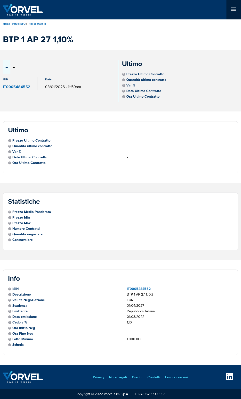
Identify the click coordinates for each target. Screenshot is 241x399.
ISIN (15, 288)
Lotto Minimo (22, 339)
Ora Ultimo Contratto (143, 96)
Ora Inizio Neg (23, 328)
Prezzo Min (21, 217)
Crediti (137, 377)
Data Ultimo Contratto (143, 90)
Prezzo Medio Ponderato (31, 211)
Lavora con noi (176, 377)
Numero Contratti (26, 228)
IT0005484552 (139, 288)
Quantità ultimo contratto (146, 79)
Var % (130, 85)
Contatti (153, 377)
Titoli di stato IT (36, 24)
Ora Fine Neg (22, 333)
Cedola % (19, 322)
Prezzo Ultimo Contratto (145, 74)
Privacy (98, 377)
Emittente (20, 311)
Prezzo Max (21, 223)
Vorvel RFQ (18, 24)
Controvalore (22, 239)
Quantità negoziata (27, 234)
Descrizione (21, 294)
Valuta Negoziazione (28, 300)
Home (6, 24)
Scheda (18, 344)
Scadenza (19, 305)
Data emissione (24, 316)
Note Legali (118, 377)
